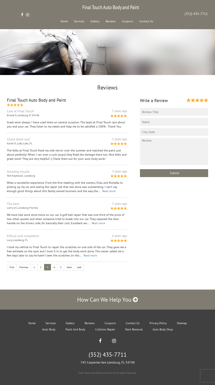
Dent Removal (134, 329)
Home (64, 21)
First (12, 267)
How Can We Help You (107, 299)
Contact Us (146, 21)
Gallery (94, 21)
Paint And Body (75, 329)
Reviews (111, 21)
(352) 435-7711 (196, 13)
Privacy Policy (158, 323)
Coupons (127, 21)
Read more (109, 191)
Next (69, 267)
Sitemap (182, 323)
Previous (23, 267)
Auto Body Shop (163, 329)
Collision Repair (105, 329)
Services (79, 21)
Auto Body (49, 329)
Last (79, 267)
